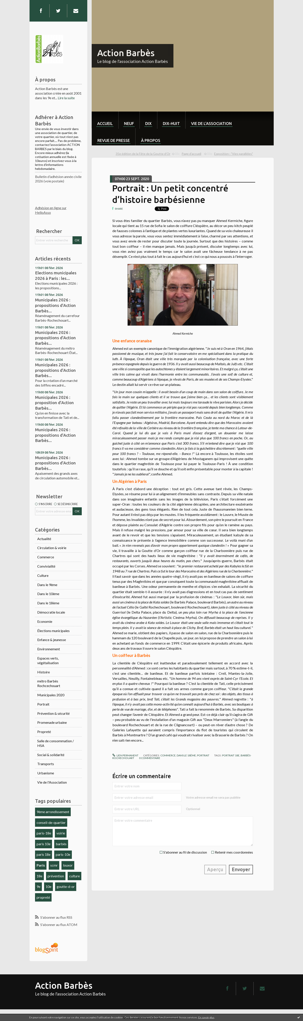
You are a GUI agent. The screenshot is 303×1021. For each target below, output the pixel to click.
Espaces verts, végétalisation (48, 660)
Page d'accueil (191, 154)
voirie (60, 833)
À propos (150, 140)
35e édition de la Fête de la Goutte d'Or (143, 154)
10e (48, 886)
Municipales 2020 (50, 695)
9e (38, 886)
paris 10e (43, 844)
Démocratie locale (51, 612)
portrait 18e (231, 755)
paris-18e (44, 833)
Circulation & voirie (51, 548)
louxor (68, 865)
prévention (56, 876)
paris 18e (43, 854)
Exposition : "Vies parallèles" (233, 154)
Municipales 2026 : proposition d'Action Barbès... (54, 403)
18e (39, 876)
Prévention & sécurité (53, 713)
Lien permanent (125, 755)
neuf (129, 123)
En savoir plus (206, 1017)
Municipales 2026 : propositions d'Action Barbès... (55, 305)
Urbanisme (45, 773)
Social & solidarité (50, 755)
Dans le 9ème (47, 585)
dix (148, 123)
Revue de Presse (113, 140)
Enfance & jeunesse (51, 640)
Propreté (44, 732)
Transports (45, 764)
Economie (44, 621)
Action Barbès (125, 53)
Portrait (43, 704)
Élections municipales (53, 631)
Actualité (44, 539)
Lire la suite (66, 98)
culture (74, 876)
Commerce (45, 557)
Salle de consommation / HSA (55, 743)
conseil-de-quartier (51, 822)
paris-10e (63, 854)
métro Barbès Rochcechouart (48, 683)
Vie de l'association (211, 123)
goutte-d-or (66, 886)
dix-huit (171, 123)
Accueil (105, 123)
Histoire (43, 672)
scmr (54, 865)
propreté (43, 897)
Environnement (48, 649)
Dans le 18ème (48, 603)
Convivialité (46, 566)
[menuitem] (105, 120)
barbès (61, 844)
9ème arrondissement (53, 812)
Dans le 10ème (48, 594)
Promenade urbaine (52, 722)
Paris (41, 865)
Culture (42, 575)
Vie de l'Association (52, 782)
